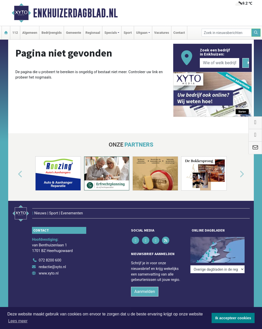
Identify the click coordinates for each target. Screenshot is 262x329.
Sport (128, 33)
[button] (14, 174)
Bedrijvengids (51, 33)
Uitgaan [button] (141, 33)
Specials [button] (110, 33)
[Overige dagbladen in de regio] (217, 269)
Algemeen (29, 33)
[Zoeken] (256, 33)
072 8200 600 (50, 260)
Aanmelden (144, 291)
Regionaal (92, 33)
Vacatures (161, 33)
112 (15, 33)
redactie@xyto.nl (52, 267)
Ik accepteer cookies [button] (233, 318)
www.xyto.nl (48, 273)
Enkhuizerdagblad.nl (75, 13)
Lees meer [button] (18, 321)
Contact (179, 33)
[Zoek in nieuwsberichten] (227, 33)
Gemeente (73, 33)
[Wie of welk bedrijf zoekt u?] (219, 63)
